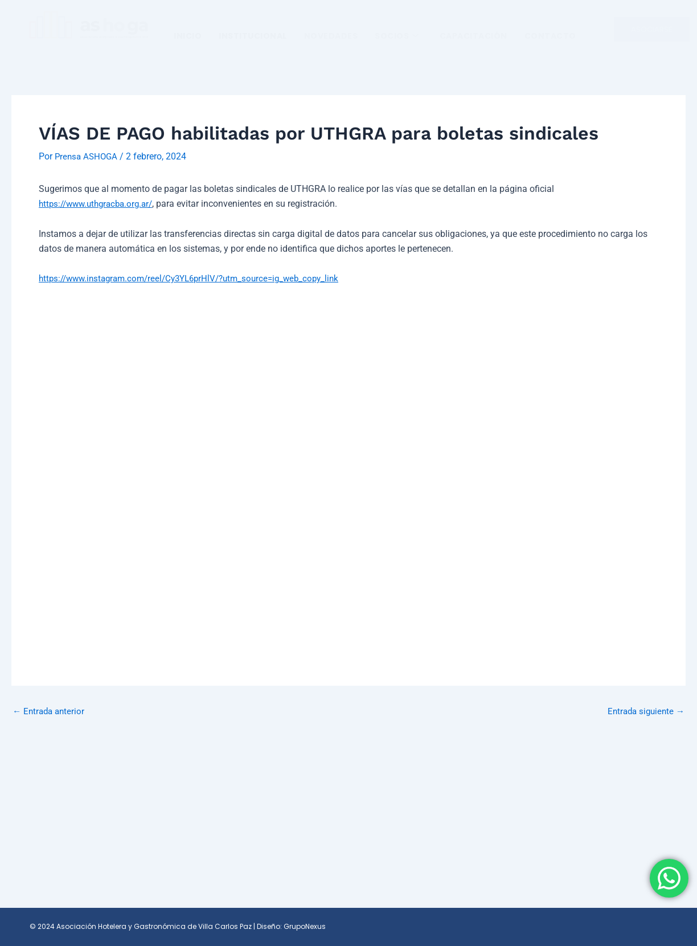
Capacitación (473, 36)
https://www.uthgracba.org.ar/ (100, 203)
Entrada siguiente (643, 711)
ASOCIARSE (652, 29)
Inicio (188, 36)
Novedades (331, 36)
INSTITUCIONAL (253, 36)
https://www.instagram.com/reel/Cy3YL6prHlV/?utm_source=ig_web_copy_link (198, 278)
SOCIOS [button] (397, 35)
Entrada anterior (50, 711)
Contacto (550, 36)
